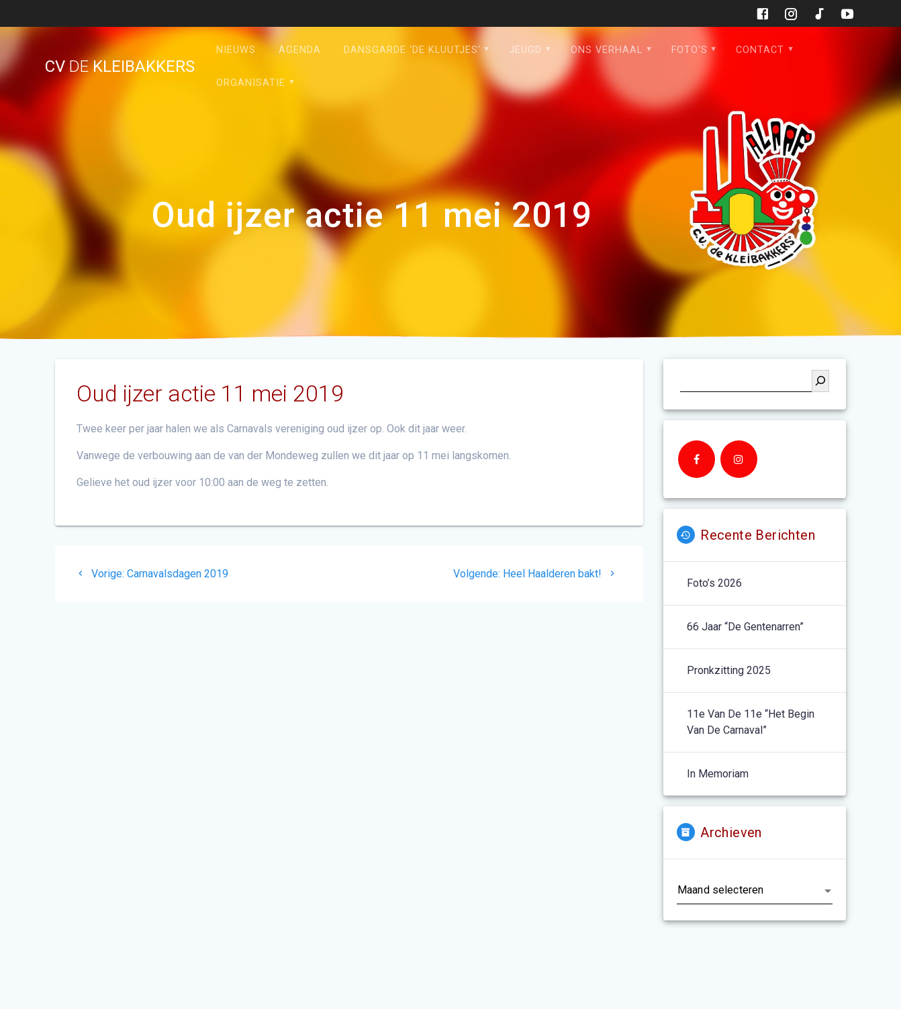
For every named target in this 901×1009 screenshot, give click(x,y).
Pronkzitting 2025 (729, 670)
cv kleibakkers (120, 66)
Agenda (300, 50)
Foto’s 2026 (714, 583)
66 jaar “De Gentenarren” (745, 626)
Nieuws (236, 50)
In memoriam (718, 773)
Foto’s (689, 50)
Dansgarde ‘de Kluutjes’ (412, 50)
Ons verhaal (607, 50)
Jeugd (525, 50)
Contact (760, 50)
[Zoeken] (820, 381)
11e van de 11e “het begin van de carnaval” (750, 722)
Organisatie (250, 83)
